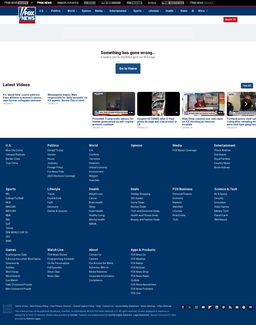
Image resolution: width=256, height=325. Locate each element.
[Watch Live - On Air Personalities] (58, 263)
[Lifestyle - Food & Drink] (54, 198)
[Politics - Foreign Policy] (55, 167)
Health (170, 10)
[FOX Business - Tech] (175, 219)
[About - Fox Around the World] (101, 263)
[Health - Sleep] (92, 206)
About (93, 250)
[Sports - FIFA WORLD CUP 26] (17, 232)
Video (183, 10)
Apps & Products (143, 250)
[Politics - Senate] (51, 154)
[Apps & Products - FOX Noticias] (138, 267)
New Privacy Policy (39, 306)
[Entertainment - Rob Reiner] (220, 154)
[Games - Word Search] (13, 276)
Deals (135, 189)
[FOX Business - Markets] (177, 202)
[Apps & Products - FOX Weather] (138, 259)
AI (193, 10)
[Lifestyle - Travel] (50, 194)
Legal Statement (141, 315)
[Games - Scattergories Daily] (16, 254)
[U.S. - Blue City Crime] (14, 150)
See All (247, 85)
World (71, 10)
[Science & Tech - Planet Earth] (221, 215)
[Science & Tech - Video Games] (221, 206)
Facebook (183, 307)
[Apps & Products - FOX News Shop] (140, 271)
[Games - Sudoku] (10, 267)
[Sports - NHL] (8, 219)
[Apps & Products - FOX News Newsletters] (143, 284)
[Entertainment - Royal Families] (222, 158)
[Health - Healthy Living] (97, 215)
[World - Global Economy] (98, 167)
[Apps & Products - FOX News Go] (138, 254)
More (201, 10)
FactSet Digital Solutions (120, 315)
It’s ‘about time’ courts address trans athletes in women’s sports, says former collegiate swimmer (22, 121)
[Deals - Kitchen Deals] (138, 206)
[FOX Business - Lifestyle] (177, 211)
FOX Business (182, 189)
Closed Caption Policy (83, 306)
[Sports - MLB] (8, 202)
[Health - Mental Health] (97, 219)
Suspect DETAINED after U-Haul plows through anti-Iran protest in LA (157, 121)
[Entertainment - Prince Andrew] (222, 150)
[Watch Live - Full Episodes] (54, 267)
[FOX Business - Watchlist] (178, 206)
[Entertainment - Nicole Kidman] (222, 167)
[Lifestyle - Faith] (50, 202)
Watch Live (55, 250)
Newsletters (237, 307)
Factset (74, 315)
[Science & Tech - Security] (218, 198)
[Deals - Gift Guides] (137, 198)
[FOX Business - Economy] (178, 198)
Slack (223, 307)
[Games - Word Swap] (12, 271)
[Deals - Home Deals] (137, 202)
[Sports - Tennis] (9, 228)
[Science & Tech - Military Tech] (221, 211)
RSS (230, 307)
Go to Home (128, 68)
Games (11, 250)
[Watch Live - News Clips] (53, 276)
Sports (138, 10)
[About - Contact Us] (95, 254)
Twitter (189, 307)
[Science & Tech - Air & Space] (220, 194)
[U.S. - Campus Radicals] (15, 154)
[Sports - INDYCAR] (11, 211)
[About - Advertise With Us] (99, 267)
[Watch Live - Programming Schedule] (60, 259)
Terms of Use (21, 306)
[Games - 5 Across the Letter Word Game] (23, 259)
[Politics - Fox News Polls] (55, 171)
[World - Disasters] (94, 163)
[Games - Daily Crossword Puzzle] (19, 284)
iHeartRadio (250, 307)
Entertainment (118, 10)
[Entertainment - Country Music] (222, 163)
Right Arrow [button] (246, 104)
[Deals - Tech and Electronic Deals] (145, 211)
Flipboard (210, 307)
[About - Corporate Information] (101, 276)
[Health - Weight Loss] (96, 194)
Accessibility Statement (127, 306)
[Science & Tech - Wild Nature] (220, 219)
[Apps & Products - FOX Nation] (137, 263)
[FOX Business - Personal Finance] (182, 194)
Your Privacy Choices (60, 306)
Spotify (243, 307)
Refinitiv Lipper (33, 319)
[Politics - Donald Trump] (55, 150)
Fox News (27, 15)
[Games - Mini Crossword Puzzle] (18, 288)
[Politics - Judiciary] (52, 163)
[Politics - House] (51, 158)
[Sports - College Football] (14, 198)
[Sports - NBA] (8, 215)
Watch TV (230, 19)
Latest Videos (16, 84)
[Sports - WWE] (8, 241)
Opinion (86, 10)
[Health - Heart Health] (96, 211)
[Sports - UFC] (8, 236)
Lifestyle (154, 10)
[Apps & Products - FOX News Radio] (140, 276)
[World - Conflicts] (94, 154)
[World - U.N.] (91, 150)
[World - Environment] (96, 171)
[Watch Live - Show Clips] (53, 271)
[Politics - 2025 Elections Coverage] (61, 176)
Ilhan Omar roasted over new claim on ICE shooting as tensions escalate (202, 121)
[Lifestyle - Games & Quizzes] (57, 211)
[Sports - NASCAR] (11, 206)
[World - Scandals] (94, 180)
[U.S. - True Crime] (12, 163)
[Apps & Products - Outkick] (135, 280)
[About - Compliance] (95, 280)
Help (98, 306)
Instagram (196, 307)
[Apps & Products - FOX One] (136, 293)
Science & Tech (225, 189)
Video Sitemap (164, 306)
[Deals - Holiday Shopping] (140, 194)
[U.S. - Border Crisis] (13, 158)
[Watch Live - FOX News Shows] (57, 254)
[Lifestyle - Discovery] (52, 206)
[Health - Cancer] (93, 198)
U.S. (42, 10)
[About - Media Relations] (98, 271)
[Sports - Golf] (8, 223)
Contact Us (108, 306)
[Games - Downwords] (12, 263)
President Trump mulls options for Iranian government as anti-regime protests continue (113, 121)
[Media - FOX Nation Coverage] (184, 150)
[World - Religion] (93, 176)
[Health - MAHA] (92, 223)
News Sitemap (148, 306)
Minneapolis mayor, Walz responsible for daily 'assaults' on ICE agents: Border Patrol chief (67, 121)
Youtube (203, 307)
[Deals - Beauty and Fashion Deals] (145, 219)
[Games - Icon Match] (12, 280)
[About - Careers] (93, 259)
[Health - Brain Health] (96, 202)
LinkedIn (216, 307)
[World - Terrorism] (94, 158)
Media (99, 10)
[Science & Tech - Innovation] (220, 202)
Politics (56, 10)
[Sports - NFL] (8, 194)
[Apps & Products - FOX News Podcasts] (142, 288)
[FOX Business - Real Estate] (179, 215)
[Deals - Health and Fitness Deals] (144, 215)
